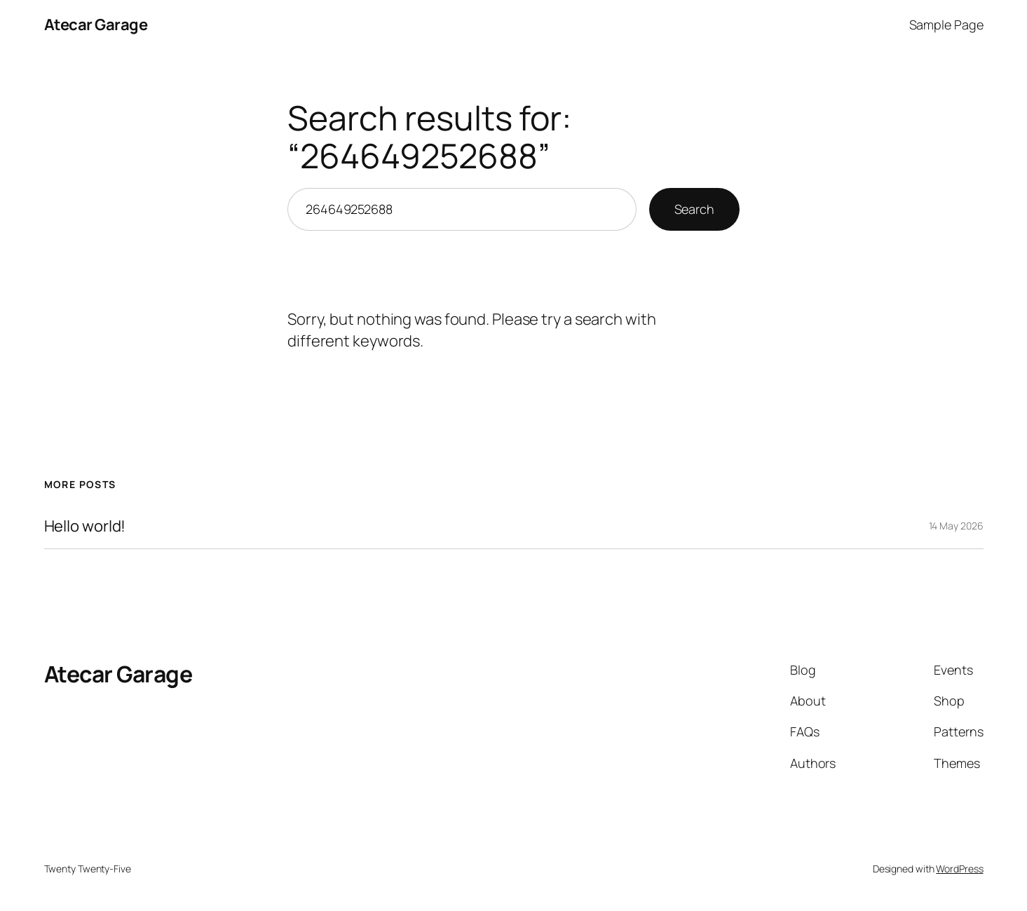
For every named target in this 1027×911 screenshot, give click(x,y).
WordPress (959, 868)
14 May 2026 (956, 525)
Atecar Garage (96, 24)
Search (694, 209)
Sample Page (946, 24)
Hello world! (85, 526)
